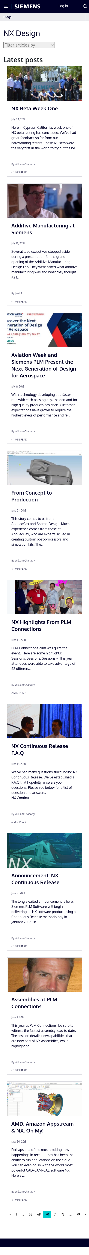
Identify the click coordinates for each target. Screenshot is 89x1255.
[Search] (85, 6)
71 (55, 1214)
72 (63, 1214)
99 (78, 1214)
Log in (63, 6)
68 (30, 1214)
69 (39, 1214)
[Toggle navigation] (81, 17)
